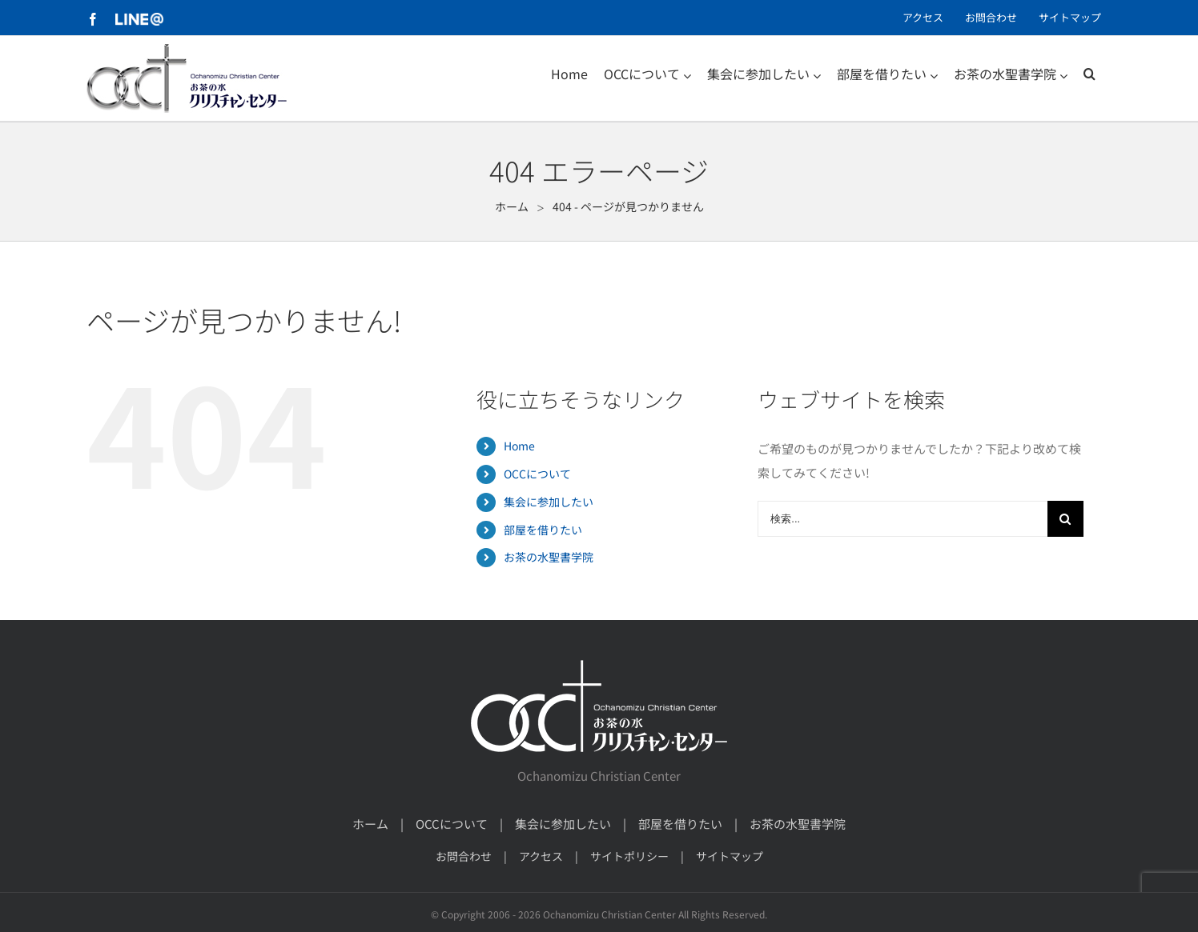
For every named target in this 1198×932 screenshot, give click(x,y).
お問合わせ (464, 856)
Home (519, 446)
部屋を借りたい (543, 530)
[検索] (1089, 73)
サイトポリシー (629, 856)
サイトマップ (729, 856)
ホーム (370, 823)
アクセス (541, 856)
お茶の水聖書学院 (548, 557)
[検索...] (902, 519)
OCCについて (537, 474)
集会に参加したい (548, 502)
